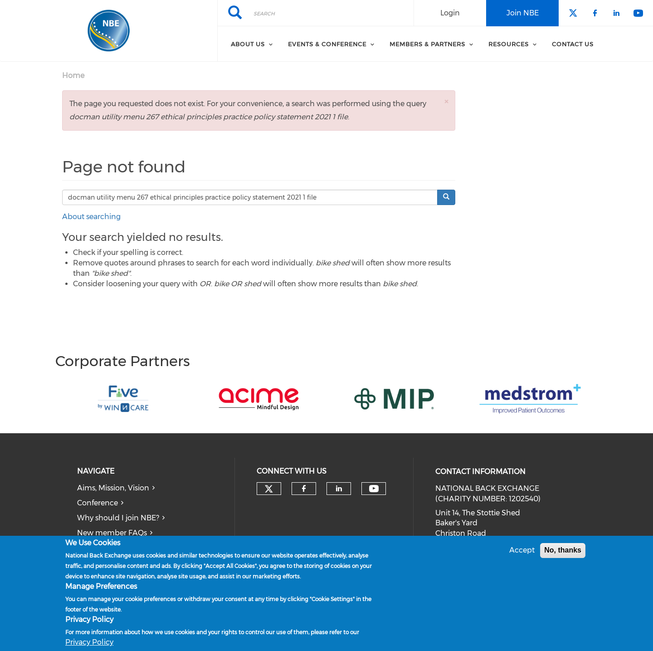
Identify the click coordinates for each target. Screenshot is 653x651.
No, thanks (562, 550)
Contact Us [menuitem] (573, 44)
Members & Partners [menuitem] (427, 44)
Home (73, 75)
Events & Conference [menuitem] (327, 44)
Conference (97, 503)
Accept (522, 550)
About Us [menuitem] (248, 44)
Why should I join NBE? (118, 518)
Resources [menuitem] (508, 44)
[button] (446, 101)
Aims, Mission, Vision (113, 488)
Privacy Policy (89, 642)
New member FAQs (112, 533)
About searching (91, 216)
